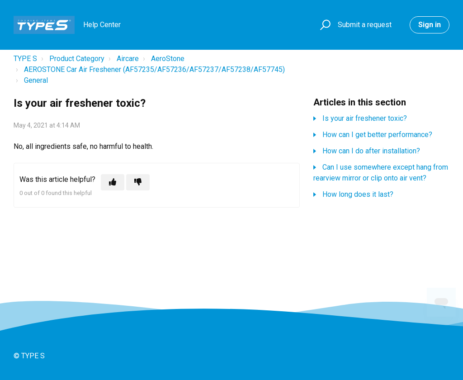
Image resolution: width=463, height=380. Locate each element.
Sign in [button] (429, 24)
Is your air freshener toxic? (364, 118)
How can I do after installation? (371, 151)
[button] (324, 25)
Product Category (76, 58)
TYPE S (25, 58)
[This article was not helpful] (138, 182)
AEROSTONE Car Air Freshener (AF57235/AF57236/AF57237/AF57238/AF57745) (154, 69)
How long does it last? (357, 194)
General (36, 80)
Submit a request (365, 24)
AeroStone (167, 58)
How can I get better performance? (377, 134)
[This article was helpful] (112, 182)
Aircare (128, 58)
